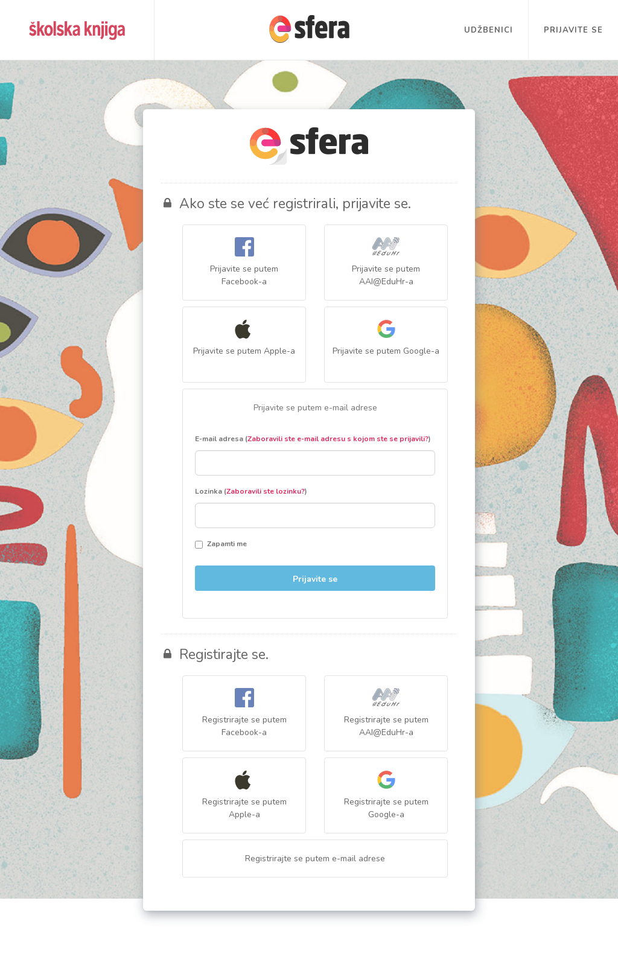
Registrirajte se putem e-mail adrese (315, 858)
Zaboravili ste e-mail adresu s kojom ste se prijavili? (337, 439)
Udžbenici (488, 30)
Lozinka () (251, 491)
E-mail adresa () (313, 439)
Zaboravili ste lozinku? (265, 491)
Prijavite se (573, 30)
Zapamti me (221, 544)
